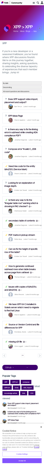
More (36, 31)
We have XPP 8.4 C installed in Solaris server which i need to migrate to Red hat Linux (21, 307)
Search (38, 3)
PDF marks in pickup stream (22, 235)
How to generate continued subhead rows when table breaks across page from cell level (20, 269)
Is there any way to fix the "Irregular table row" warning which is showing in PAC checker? (21, 203)
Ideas (22, 31)
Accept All (22, 461)
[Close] (41, 427)
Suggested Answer (6, 166)
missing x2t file (15, 341)
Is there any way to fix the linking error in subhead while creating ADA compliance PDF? (21, 132)
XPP (29, 26)
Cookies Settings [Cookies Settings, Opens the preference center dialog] (22, 454)
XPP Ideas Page (15, 115)
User (42, 3)
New (40, 28)
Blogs (28, 31)
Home (15, 31)
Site (34, 3)
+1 (31, 206)
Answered (6, 200)
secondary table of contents (22, 220)
